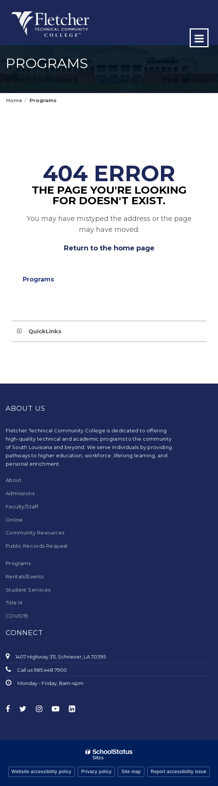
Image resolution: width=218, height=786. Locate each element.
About (14, 480)
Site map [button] (131, 771)
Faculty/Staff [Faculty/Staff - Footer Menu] (22, 506)
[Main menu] (199, 37)
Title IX (14, 603)
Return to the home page (109, 248)
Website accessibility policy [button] (42, 771)
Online (14, 520)
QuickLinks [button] (45, 331)
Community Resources (35, 533)
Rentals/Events (25, 576)
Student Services (28, 590)
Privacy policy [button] (96, 771)
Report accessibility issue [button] (179, 771)
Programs (43, 100)
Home (14, 100)
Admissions (20, 493)
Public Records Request (37, 546)
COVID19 (17, 616)
